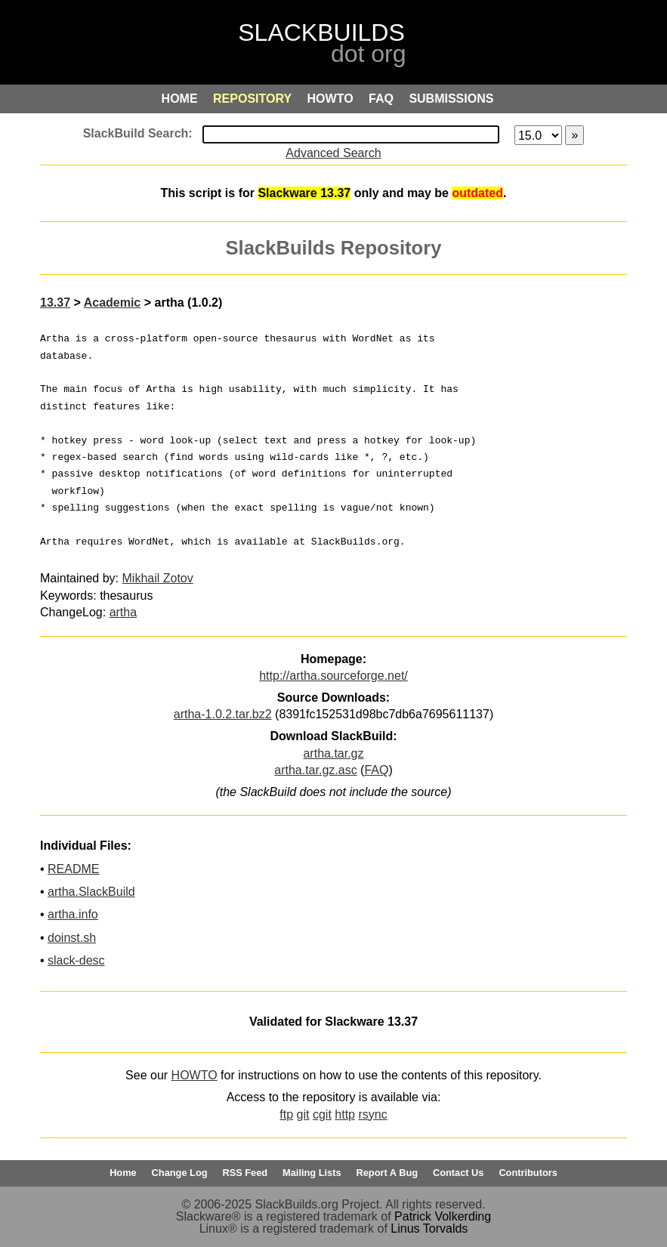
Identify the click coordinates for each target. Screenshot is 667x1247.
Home (123, 1172)
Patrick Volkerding (442, 1216)
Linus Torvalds (429, 1228)
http (345, 1114)
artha (123, 612)
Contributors (528, 1172)
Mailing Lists (312, 1172)
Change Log (180, 1172)
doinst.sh (72, 937)
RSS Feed (244, 1172)
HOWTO (194, 1075)
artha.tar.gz (333, 753)
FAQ (376, 770)
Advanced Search (333, 153)
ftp (286, 1114)
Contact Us (458, 1172)
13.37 (55, 302)
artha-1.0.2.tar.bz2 (223, 714)
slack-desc (76, 960)
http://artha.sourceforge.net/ (333, 675)
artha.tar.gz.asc (315, 770)
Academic (112, 302)
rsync (372, 1114)
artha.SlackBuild (91, 891)
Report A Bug (387, 1172)
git (303, 1114)
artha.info (73, 914)
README (73, 869)
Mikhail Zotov (157, 578)
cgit (322, 1114)
